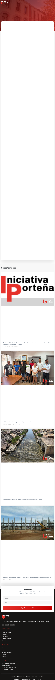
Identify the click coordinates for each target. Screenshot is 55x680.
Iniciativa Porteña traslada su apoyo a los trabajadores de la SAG (17, 422)
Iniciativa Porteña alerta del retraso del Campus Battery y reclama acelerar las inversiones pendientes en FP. (27, 577)
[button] (53, 2)
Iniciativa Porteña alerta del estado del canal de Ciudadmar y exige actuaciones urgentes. (23, 499)
